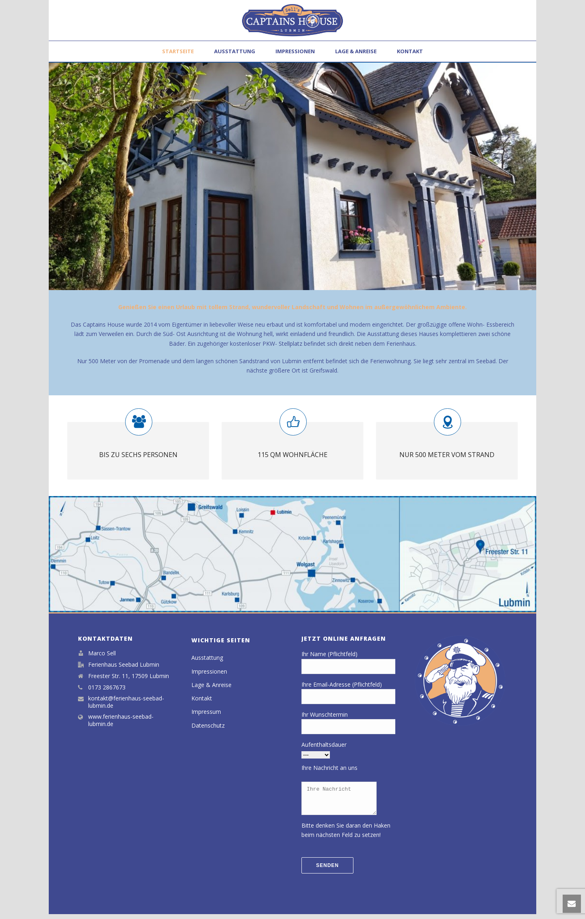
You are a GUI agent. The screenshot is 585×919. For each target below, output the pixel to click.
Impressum (206, 711)
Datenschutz (208, 725)
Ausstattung (234, 51)
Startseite (178, 51)
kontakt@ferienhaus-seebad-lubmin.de (126, 702)
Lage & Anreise (356, 51)
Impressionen (295, 51)
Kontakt (410, 51)
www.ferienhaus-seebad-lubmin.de (121, 720)
